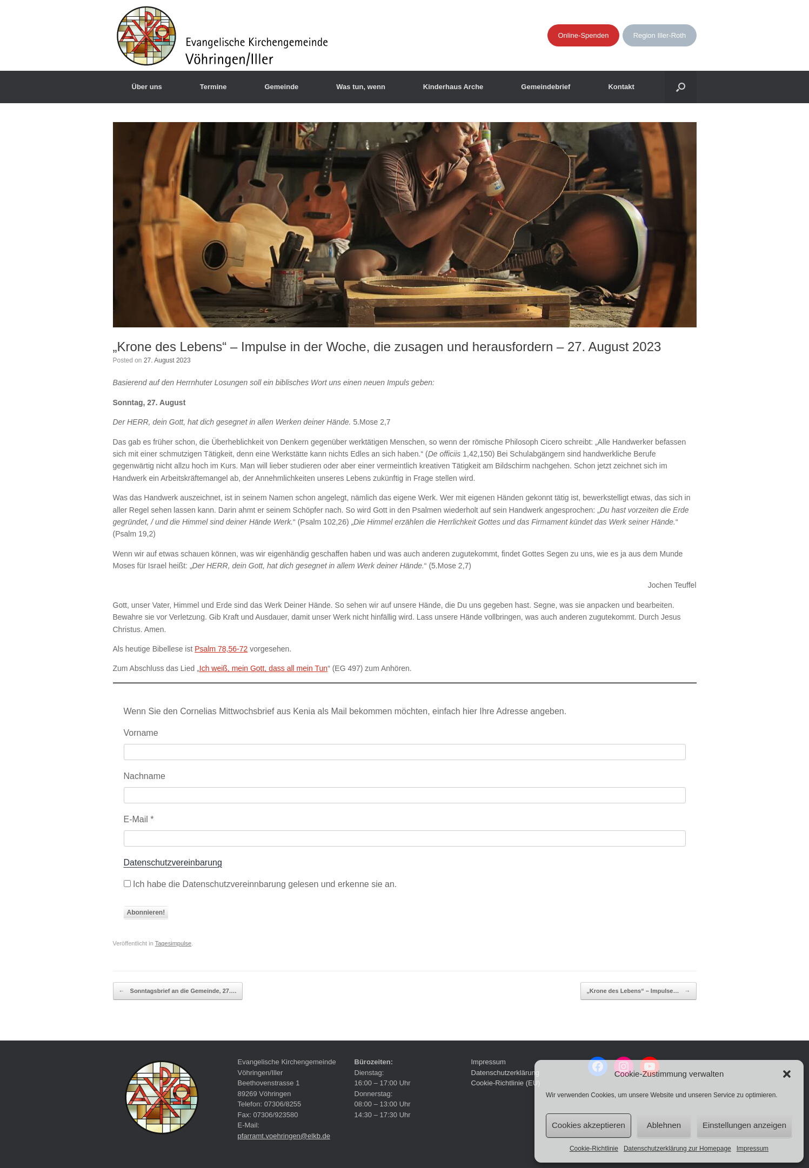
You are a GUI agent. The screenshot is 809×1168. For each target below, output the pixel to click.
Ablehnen (664, 1125)
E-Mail (139, 819)
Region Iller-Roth (659, 35)
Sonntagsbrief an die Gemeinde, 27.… (178, 991)
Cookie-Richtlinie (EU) (505, 1083)
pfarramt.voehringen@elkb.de (284, 1136)
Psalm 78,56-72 (221, 649)
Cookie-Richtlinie (594, 1148)
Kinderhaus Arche (453, 87)
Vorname (141, 732)
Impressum (752, 1148)
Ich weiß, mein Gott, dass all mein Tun (263, 668)
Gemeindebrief (545, 87)
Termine (213, 87)
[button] (786, 1074)
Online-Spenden (583, 35)
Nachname (144, 776)
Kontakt (621, 87)
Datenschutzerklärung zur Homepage (677, 1148)
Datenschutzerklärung (505, 1073)
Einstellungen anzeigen (744, 1125)
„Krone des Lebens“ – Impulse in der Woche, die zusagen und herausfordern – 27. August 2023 (387, 346)
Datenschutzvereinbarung (173, 862)
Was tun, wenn (360, 87)
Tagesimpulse (173, 943)
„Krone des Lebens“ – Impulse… (638, 991)
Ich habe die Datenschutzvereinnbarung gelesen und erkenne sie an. (260, 884)
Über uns (147, 87)
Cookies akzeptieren (588, 1125)
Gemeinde (281, 87)
